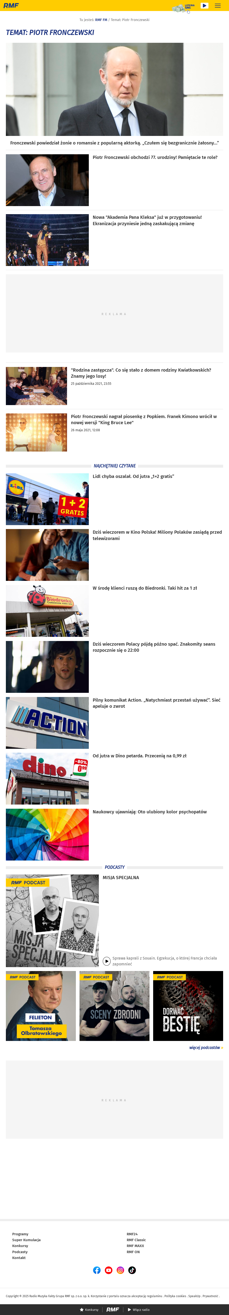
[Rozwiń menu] (217, 5)
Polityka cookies (175, 1296)
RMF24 (132, 1234)
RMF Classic (136, 1240)
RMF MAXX (135, 1246)
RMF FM (101, 20)
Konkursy (20, 1246)
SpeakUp (194, 1296)
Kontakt (19, 1258)
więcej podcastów (204, 1047)
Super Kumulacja (26, 1240)
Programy (20, 1234)
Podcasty (20, 1252)
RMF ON (133, 1252)
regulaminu (154, 1296)
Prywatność (210, 1296)
